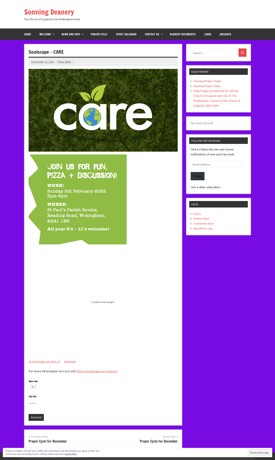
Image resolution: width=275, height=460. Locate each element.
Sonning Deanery (49, 12)
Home (27, 34)
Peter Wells (64, 61)
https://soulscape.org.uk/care (97, 371)
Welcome (47, 34)
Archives (225, 34)
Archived (36, 417)
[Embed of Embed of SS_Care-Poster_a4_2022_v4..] (103, 302)
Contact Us (154, 34)
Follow (197, 176)
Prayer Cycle (99, 34)
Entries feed (201, 218)
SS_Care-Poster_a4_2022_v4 (44, 361)
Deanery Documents (183, 34)
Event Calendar (126, 34)
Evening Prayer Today (206, 86)
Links (207, 34)
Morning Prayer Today (207, 81)
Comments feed (203, 223)
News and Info (73, 34)
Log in (197, 213)
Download (69, 361)
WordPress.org (202, 228)
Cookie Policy (71, 453)
